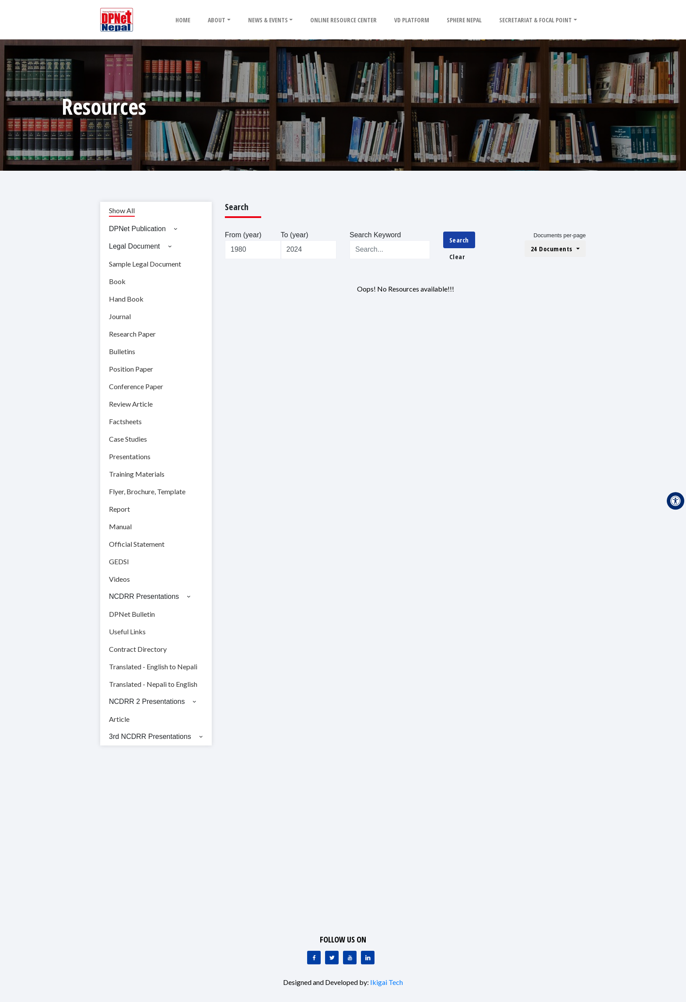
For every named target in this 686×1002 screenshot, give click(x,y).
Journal (120, 316)
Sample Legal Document (145, 264)
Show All (122, 210)
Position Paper (131, 369)
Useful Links (127, 631)
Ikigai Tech (386, 982)
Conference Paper (136, 386)
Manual (120, 526)
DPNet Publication (137, 228)
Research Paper (132, 334)
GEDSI (119, 561)
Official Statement (136, 544)
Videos (119, 579)
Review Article (131, 404)
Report (119, 509)
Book (117, 281)
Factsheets (125, 421)
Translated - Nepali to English (153, 684)
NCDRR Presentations (144, 596)
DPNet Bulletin (132, 614)
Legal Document (134, 246)
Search (459, 240)
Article (119, 719)
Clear (457, 256)
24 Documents (553, 248)
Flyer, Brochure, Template (147, 491)
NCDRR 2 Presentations (147, 701)
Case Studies (128, 439)
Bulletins (122, 351)
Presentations (129, 456)
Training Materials (136, 474)
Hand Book (126, 299)
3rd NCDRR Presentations (150, 736)
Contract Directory (138, 649)
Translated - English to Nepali (153, 666)
